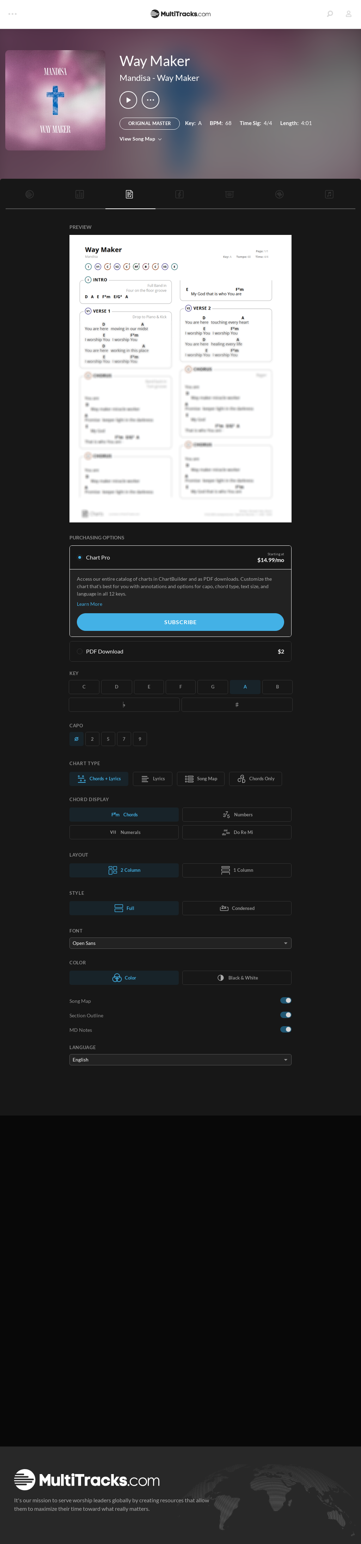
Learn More (89, 604)
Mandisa (135, 77)
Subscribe (180, 622)
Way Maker (178, 77)
